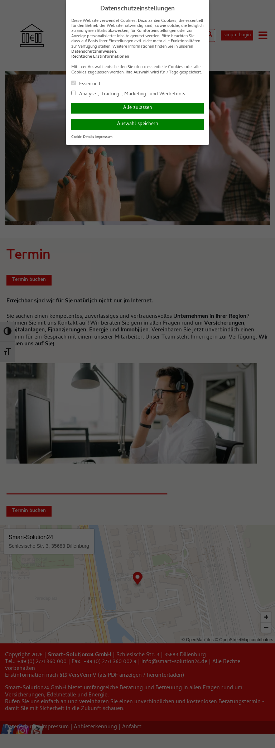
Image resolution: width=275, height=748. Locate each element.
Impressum (103, 137)
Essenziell (85, 84)
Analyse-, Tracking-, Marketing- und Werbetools (128, 94)
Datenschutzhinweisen (93, 52)
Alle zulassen (137, 108)
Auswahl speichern (137, 124)
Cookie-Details (82, 137)
